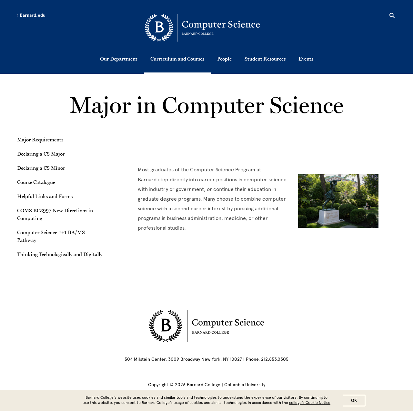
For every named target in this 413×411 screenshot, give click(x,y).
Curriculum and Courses (177, 58)
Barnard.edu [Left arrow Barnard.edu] (30, 15)
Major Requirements (40, 139)
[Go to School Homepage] (208, 27)
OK (354, 400)
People (224, 58)
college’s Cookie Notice (309, 402)
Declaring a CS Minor (41, 168)
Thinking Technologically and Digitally (59, 254)
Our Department (118, 58)
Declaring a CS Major (41, 153)
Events (305, 58)
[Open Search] (392, 16)
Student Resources (265, 58)
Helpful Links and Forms (45, 196)
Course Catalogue (36, 182)
